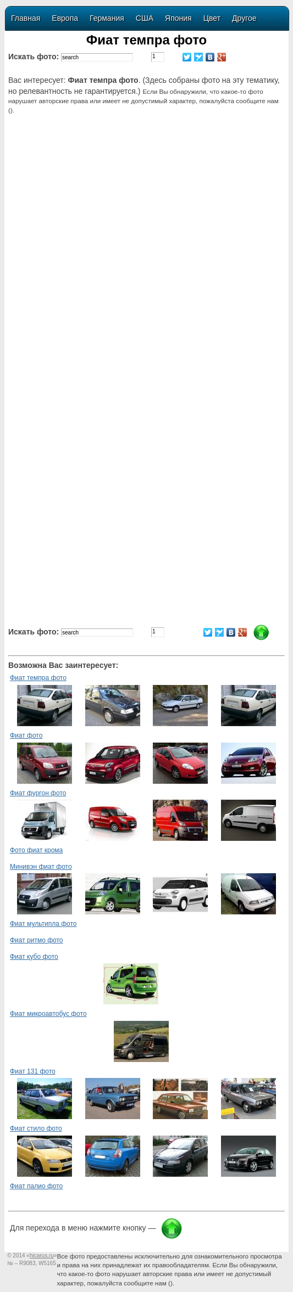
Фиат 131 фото (33, 1071)
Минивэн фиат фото (41, 866)
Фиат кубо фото (34, 956)
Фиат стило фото (36, 1128)
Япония (178, 18)
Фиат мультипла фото (43, 924)
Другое (244, 18)
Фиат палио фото (36, 1186)
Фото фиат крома (36, 850)
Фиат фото (26, 735)
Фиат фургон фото (38, 793)
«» (41, 1255)
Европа (65, 18)
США (144, 18)
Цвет (211, 18)
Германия (107, 18)
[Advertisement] (148, 210)
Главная (25, 18)
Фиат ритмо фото (36, 940)
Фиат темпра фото (38, 678)
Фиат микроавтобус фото (48, 1014)
